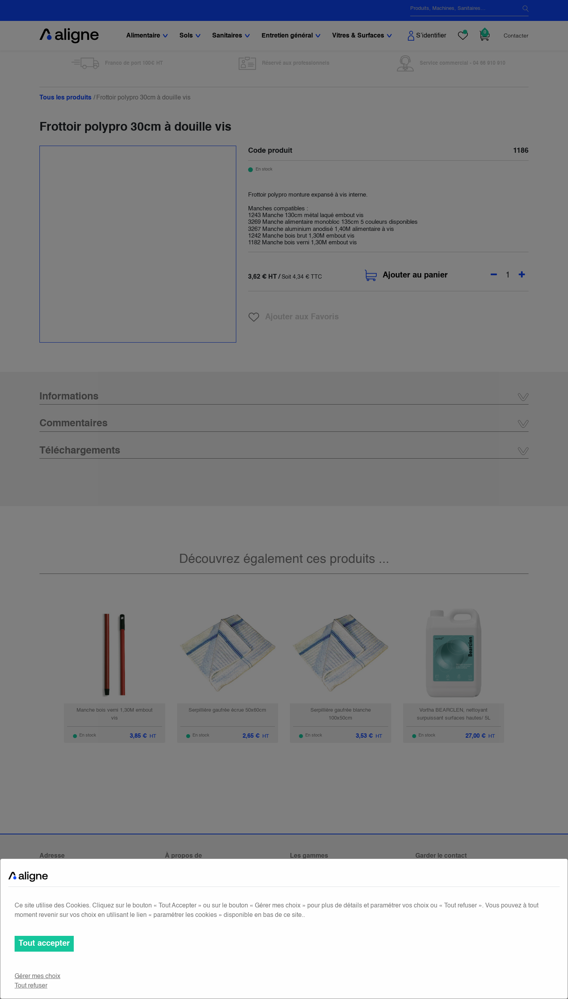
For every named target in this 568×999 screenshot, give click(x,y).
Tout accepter (44, 944)
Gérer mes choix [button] (37, 976)
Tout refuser (31, 986)
